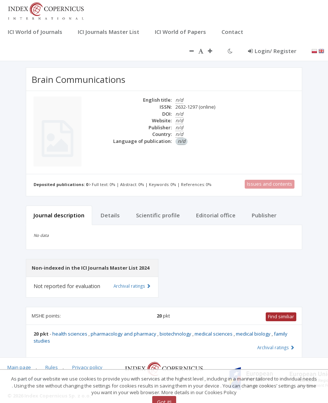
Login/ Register (272, 51)
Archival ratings (275, 347)
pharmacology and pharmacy (124, 333)
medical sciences (214, 333)
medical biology (254, 333)
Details (110, 215)
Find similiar (281, 316)
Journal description (59, 215)
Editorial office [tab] (215, 215)
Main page (19, 367)
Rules (51, 367)
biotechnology (176, 333)
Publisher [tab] (264, 215)
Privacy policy (87, 367)
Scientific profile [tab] (158, 215)
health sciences (70, 333)
